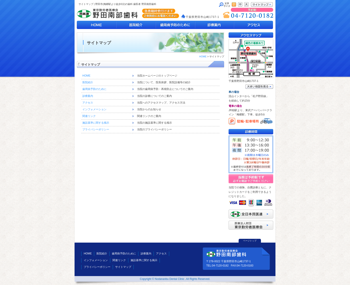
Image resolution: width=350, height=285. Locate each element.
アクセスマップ (253, 25)
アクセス (87, 102)
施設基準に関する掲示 (95, 122)
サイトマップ (123, 266)
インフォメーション (94, 109)
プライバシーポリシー (95, 129)
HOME (96, 25)
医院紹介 (135, 25)
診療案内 (214, 25)
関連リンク (89, 116)
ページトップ (249, 240)
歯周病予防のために (175, 25)
